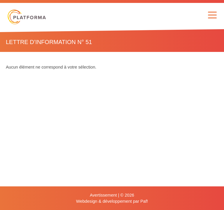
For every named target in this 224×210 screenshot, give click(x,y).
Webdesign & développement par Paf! (112, 201)
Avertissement (103, 195)
